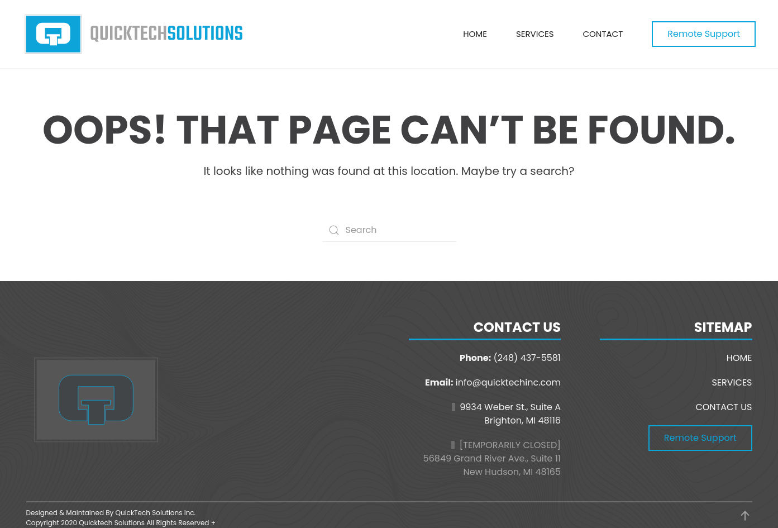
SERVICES (732, 382)
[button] (745, 516)
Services (535, 34)
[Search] (389, 230)
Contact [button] (603, 34)
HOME (739, 357)
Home (475, 34)
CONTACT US (723, 407)
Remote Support (703, 33)
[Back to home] (134, 34)
